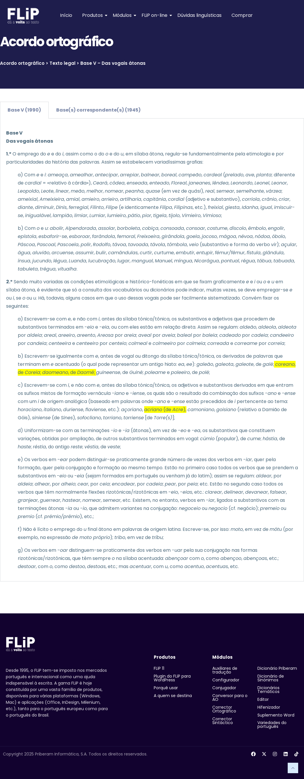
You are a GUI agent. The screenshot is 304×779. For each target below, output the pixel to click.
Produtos (93, 15)
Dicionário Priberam (277, 668)
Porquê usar (166, 688)
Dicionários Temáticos (268, 689)
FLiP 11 (159, 668)
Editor (263, 699)
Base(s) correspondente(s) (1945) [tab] (98, 110)
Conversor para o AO (230, 697)
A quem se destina (173, 696)
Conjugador (224, 688)
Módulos (123, 15)
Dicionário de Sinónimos (270, 678)
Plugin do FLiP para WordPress (172, 678)
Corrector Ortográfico (224, 709)
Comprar (242, 15)
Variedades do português (272, 724)
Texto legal (62, 63)
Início (66, 15)
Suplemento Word (275, 715)
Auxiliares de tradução (224, 670)
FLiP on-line (155, 15)
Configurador (225, 680)
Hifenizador (268, 707)
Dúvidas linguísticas (199, 15)
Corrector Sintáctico (222, 721)
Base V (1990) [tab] (24, 110)
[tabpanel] (152, 350)
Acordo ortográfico (22, 63)
